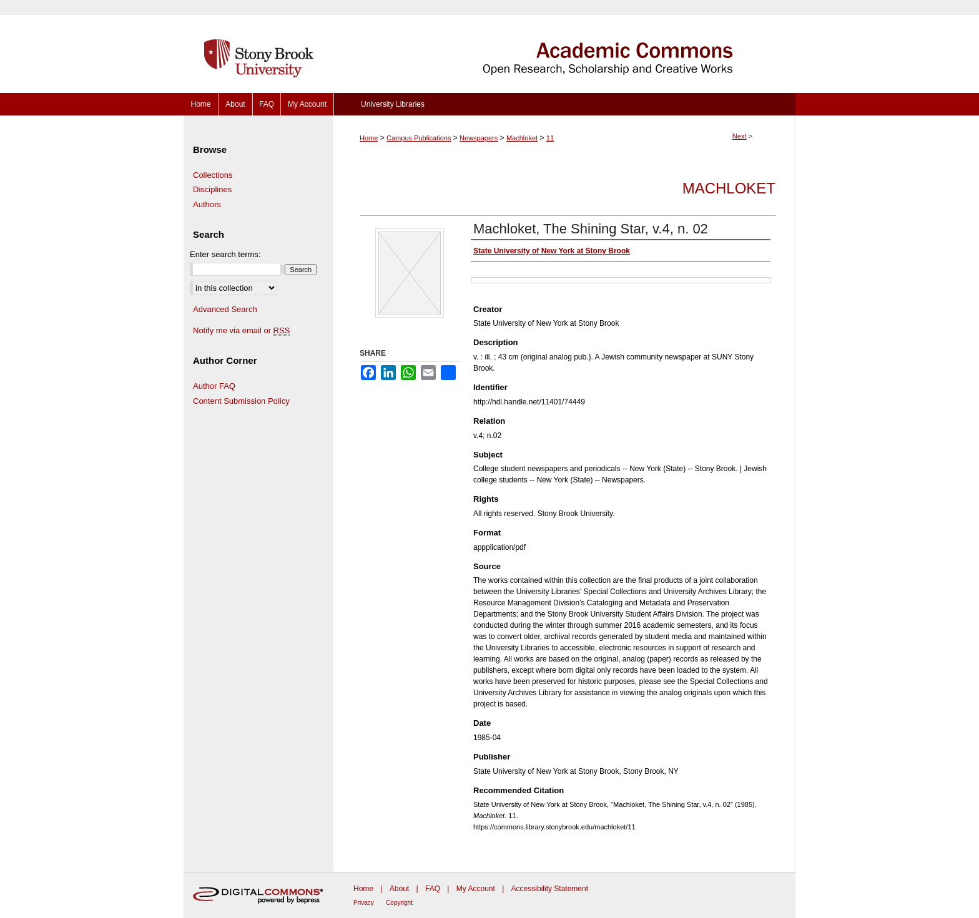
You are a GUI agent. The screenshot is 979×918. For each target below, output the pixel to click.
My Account (475, 888)
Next (739, 136)
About (399, 888)
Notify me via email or (241, 331)
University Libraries (393, 104)
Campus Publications (418, 138)
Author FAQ (214, 386)
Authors (207, 204)
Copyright (399, 902)
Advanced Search (225, 309)
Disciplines (212, 189)
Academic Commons (564, 46)
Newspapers (479, 138)
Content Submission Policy (241, 401)
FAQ (432, 888)
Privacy (363, 902)
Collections (213, 175)
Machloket (522, 138)
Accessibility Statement (549, 888)
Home (369, 138)
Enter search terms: (225, 254)
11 (550, 138)
